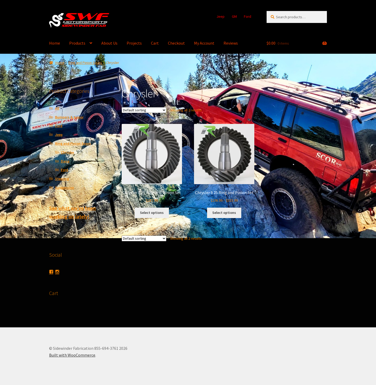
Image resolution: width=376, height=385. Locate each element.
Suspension (64, 187)
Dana (65, 161)
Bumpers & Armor (69, 117)
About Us (109, 43)
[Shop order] (144, 110)
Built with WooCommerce (72, 355)
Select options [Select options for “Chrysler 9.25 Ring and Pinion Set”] (224, 212)
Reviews (231, 43)
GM (234, 16)
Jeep (220, 16)
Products (77, 43)
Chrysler (67, 152)
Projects (134, 43)
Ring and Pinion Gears (85, 62)
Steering (62, 178)
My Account (204, 43)
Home (54, 43)
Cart (155, 43)
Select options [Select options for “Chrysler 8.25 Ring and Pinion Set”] (152, 212)
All (57, 108)
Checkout (176, 43)
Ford (247, 16)
